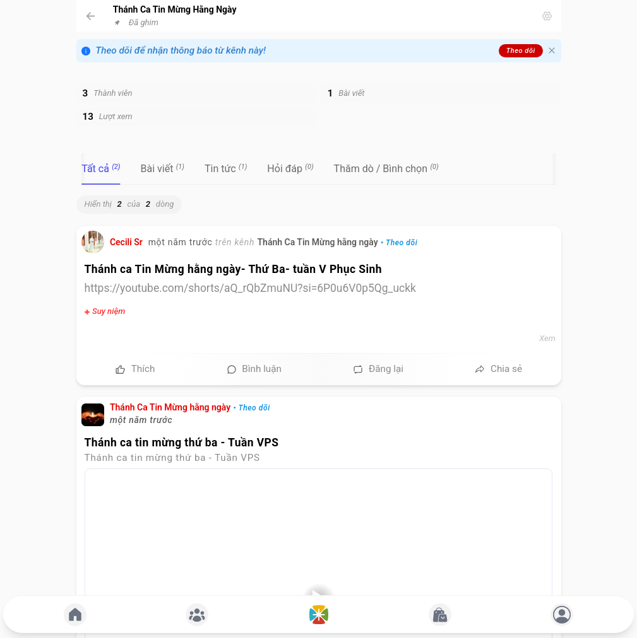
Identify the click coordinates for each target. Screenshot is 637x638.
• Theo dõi (399, 242)
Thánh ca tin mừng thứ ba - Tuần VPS (182, 442)
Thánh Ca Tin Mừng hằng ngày (317, 242)
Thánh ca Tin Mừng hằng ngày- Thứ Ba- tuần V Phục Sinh (233, 269)
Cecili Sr (126, 242)
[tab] (100, 169)
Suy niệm (108, 311)
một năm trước (180, 242)
